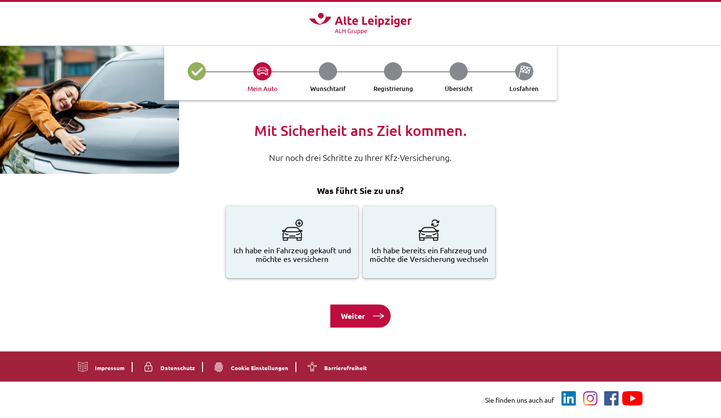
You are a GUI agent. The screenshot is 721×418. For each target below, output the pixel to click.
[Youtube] (632, 399)
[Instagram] (590, 399)
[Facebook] (611, 399)
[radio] (292, 242)
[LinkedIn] (569, 399)
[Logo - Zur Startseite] (360, 23)
